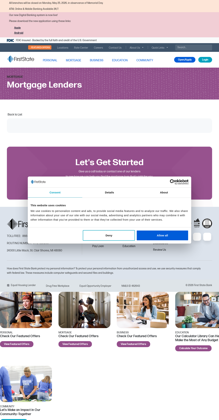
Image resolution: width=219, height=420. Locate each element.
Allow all (162, 235)
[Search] (193, 47)
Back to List (15, 114)
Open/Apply (185, 59)
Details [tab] (109, 192)
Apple (17, 27)
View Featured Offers (16, 344)
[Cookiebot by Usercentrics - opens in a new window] (172, 182)
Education (129, 246)
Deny (109, 235)
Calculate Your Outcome (193, 348)
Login (205, 59)
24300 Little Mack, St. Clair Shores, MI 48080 (34, 250)
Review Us (159, 250)
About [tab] (164, 192)
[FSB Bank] (20, 59)
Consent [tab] (55, 192)
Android (18, 32)
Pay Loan (98, 246)
